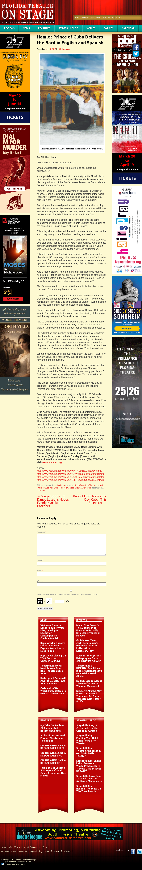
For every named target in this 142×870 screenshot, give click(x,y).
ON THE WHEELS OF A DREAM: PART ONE (53, 761)
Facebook (133, 851)
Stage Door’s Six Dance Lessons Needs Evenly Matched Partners (53, 501)
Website (40, 581)
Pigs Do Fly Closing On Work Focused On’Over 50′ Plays (53, 658)
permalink (41, 490)
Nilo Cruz (54, 488)
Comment (41, 532)
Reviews (9, 28)
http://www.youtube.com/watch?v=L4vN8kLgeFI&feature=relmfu (70, 474)
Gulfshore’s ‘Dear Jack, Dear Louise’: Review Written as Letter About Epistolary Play (87, 645)
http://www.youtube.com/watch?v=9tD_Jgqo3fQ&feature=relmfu (70, 480)
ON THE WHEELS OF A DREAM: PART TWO (53, 754)
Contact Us (108, 17)
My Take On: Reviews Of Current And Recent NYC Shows (52, 728)
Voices (91, 28)
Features (44, 28)
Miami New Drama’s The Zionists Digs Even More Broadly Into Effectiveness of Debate (88, 630)
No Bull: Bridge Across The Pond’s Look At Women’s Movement (89, 683)
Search (119, 17)
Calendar (128, 28)
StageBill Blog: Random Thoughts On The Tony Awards (88, 789)
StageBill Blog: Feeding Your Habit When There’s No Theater (87, 739)
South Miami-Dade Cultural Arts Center (75, 488)
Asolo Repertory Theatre (85, 485)
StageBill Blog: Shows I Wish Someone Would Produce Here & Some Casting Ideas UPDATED (88, 765)
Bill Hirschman (64, 49)
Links (98, 17)
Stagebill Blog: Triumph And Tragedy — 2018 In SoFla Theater (88, 752)
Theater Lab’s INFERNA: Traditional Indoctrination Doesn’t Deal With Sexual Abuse (89, 670)
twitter (139, 851)
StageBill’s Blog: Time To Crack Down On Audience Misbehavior (89, 779)
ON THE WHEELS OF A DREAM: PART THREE (53, 747)
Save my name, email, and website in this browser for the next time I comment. (68, 594)
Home (77, 17)
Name (40, 560)
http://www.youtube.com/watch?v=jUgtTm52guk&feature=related (70, 477)
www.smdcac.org (52, 462)
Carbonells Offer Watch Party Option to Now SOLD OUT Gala (53, 691)
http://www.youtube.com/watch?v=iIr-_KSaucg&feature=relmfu (69, 471)
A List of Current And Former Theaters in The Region (52, 738)
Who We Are (88, 17)
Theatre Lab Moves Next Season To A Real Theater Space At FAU (51, 669)
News (26, 28)
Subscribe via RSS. (24, 862)
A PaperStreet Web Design (13, 865)
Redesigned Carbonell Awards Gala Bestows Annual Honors (53, 681)
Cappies (109, 28)
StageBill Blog (68, 28)
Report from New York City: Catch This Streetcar (89, 499)
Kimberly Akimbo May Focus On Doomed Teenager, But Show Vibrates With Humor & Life (89, 696)
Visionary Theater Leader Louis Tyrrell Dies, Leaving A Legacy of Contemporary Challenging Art (52, 631)
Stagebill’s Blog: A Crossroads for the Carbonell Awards (87, 728)
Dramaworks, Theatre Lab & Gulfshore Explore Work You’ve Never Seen (52, 647)
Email (40, 571)
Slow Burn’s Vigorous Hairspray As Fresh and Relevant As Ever (88, 658)
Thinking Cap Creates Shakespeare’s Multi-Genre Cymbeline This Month (53, 771)
